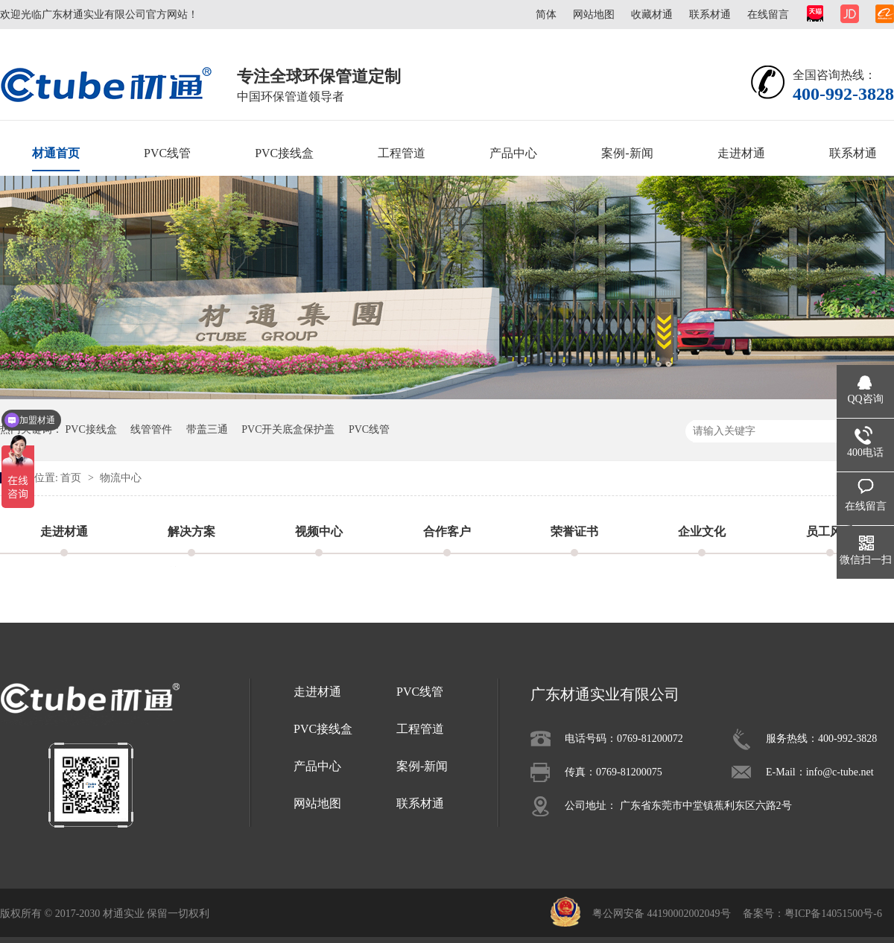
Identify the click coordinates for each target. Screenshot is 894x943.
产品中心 (513, 153)
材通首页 (56, 153)
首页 (72, 477)
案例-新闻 (627, 153)
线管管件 (151, 429)
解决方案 (191, 531)
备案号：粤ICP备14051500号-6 (812, 913)
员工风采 (830, 531)
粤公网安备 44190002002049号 (661, 913)
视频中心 (319, 531)
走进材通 (741, 153)
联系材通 (710, 14)
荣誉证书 (574, 531)
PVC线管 (167, 153)
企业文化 (702, 531)
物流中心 (121, 477)
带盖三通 (207, 429)
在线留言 (768, 14)
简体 (546, 14)
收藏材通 (652, 14)
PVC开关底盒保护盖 (288, 429)
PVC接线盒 (284, 153)
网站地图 (594, 14)
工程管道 (401, 153)
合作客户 (447, 531)
